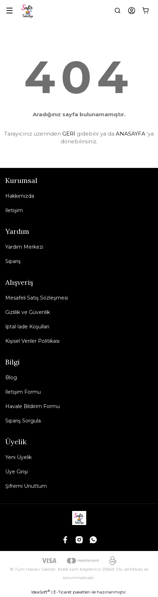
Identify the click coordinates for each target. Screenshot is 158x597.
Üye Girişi (16, 471)
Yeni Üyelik (18, 457)
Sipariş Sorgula (23, 421)
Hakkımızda (19, 196)
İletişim (14, 210)
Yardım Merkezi (24, 247)
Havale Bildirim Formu (32, 406)
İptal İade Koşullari (27, 326)
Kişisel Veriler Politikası (32, 341)
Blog (11, 377)
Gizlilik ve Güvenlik (27, 312)
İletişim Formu (23, 392)
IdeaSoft (40, 592)
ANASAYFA (130, 133)
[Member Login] (132, 11)
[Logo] (27, 10)
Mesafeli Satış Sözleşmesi (36, 298)
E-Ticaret (62, 592)
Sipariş (13, 261)
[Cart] (146, 11)
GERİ (68, 133)
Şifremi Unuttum (26, 486)
